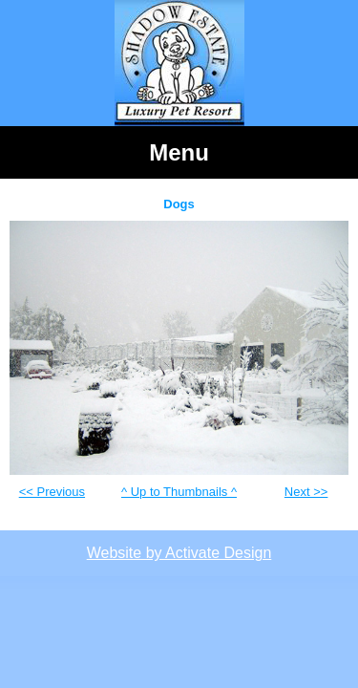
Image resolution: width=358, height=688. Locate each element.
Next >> (306, 491)
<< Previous (52, 491)
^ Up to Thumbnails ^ (179, 491)
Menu (179, 152)
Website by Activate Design (179, 553)
